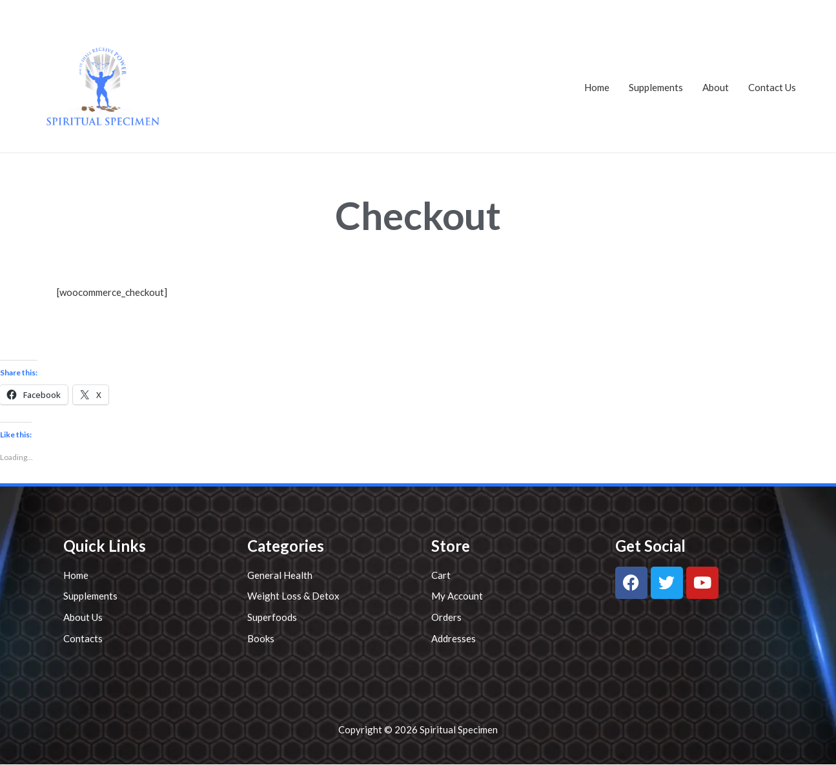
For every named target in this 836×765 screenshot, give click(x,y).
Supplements (656, 87)
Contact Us (772, 87)
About (715, 87)
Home (596, 87)
